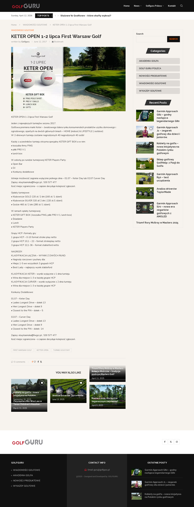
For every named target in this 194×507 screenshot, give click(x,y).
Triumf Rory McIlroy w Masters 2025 (157, 222)
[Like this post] (35, 361)
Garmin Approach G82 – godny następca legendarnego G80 (168, 116)
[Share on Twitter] (41, 361)
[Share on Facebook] (38, 361)
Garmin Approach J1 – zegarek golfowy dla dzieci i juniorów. (168, 132)
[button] (55, 15)
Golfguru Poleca (154, 6)
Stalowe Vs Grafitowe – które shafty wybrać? (86, 15)
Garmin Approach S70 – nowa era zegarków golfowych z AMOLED (167, 210)
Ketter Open (42, 350)
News (137, 6)
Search (139, 33)
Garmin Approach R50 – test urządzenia (167, 177)
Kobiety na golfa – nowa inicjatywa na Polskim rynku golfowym (168, 148)
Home (127, 6)
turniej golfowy (61, 350)
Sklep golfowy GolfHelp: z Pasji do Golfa (168, 162)
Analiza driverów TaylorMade (67, 395)
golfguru (25, 41)
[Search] (181, 6)
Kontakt (172, 6)
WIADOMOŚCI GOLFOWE (35, 24)
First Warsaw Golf (22, 350)
